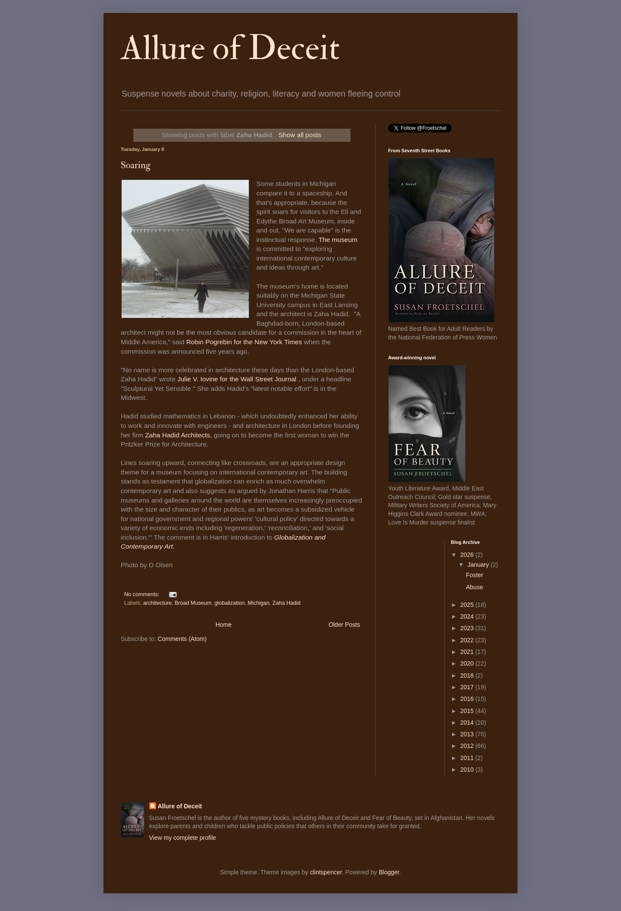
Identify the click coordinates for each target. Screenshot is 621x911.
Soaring (136, 165)
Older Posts (344, 624)
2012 (467, 745)
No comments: (142, 594)
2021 (467, 651)
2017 (467, 687)
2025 (467, 604)
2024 (467, 616)
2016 (467, 698)
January (479, 564)
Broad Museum (193, 603)
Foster (474, 575)
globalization (229, 603)
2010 (467, 769)
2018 (467, 675)
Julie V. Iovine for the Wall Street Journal (236, 379)
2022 (467, 640)
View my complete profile (182, 837)
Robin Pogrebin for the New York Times (244, 342)
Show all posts (300, 134)
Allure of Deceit (230, 48)
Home (224, 624)
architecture (157, 603)
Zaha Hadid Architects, (179, 435)
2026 (467, 554)
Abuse (474, 587)
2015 (467, 710)
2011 (467, 757)
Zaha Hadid (287, 603)
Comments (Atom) (182, 638)
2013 (467, 734)
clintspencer (326, 872)
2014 (467, 722)
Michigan (258, 603)
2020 (467, 663)
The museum (338, 239)
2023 (467, 628)
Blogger (389, 872)
